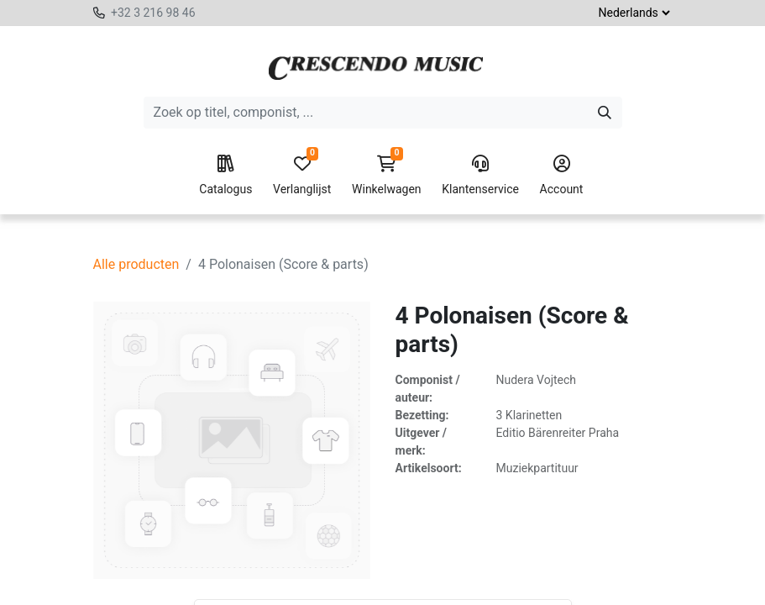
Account (562, 175)
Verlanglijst (302, 175)
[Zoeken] (604, 113)
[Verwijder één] (235, 584)
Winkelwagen (387, 175)
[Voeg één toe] (311, 584)
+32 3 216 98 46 (153, 12)
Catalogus (225, 175)
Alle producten (136, 264)
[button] (373, 584)
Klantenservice (480, 175)
